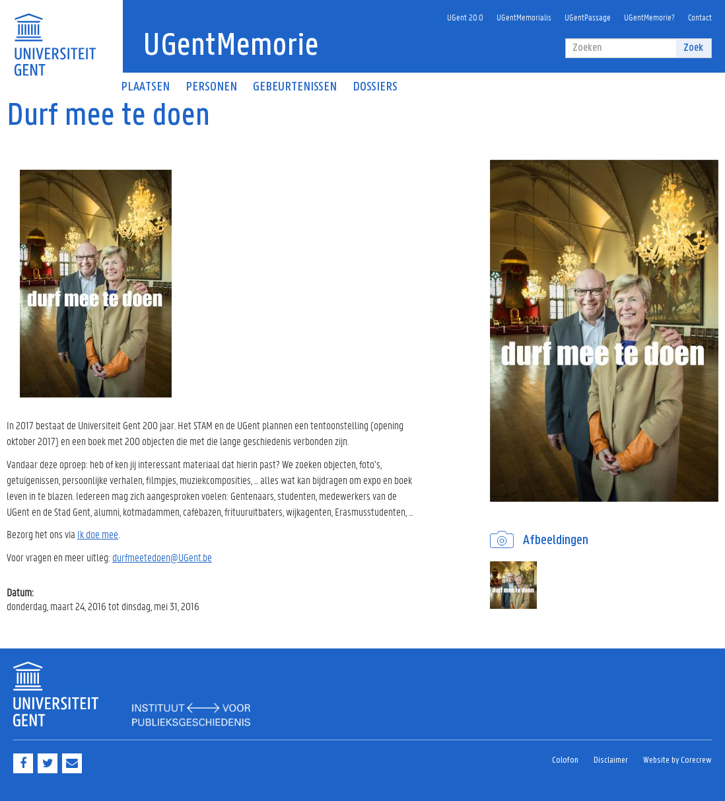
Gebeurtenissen (295, 87)
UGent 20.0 (465, 16)
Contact (700, 16)
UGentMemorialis (524, 16)
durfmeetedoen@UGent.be (162, 557)
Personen (211, 87)
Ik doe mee (97, 534)
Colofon (565, 760)
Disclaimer (611, 760)
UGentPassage (588, 16)
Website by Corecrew (677, 760)
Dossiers (375, 87)
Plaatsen (145, 87)
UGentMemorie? (649, 16)
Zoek (693, 47)
